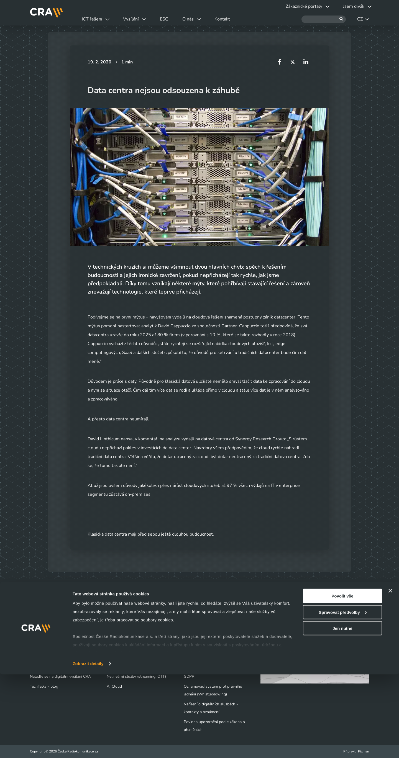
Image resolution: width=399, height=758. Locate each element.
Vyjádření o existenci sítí (50, 646)
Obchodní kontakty (46, 656)
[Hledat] (323, 19)
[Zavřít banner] (390, 674)
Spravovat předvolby (342, 695)
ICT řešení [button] (98, 19)
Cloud (112, 636)
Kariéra (190, 646)
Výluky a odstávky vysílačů (56, 636)
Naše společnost (198, 626)
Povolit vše (342, 679)
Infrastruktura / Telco (125, 646)
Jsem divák (42, 626)
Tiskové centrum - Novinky (207, 636)
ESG (177, 19)
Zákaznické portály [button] (300, 6)
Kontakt (245, 19)
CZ (363, 19)
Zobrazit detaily (88, 747)
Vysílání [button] (142, 19)
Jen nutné (342, 712)
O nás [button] (209, 19)
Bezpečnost (116, 656)
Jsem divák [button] (355, 6)
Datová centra (119, 626)
